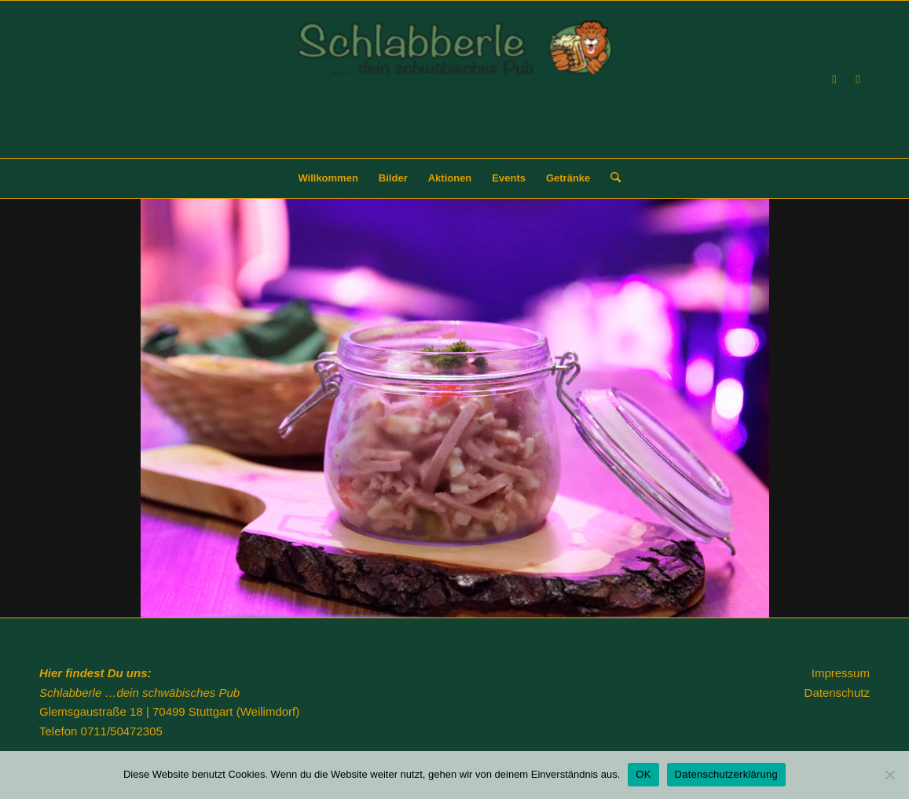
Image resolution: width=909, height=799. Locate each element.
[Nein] (889, 775)
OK (643, 774)
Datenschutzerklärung (726, 774)
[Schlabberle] (455, 89)
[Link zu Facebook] (834, 79)
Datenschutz (837, 692)
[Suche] (610, 178)
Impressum (841, 673)
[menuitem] (328, 178)
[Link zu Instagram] (858, 79)
